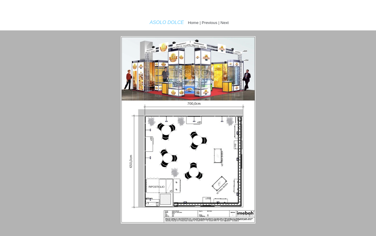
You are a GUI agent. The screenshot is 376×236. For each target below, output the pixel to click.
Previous (209, 22)
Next (225, 22)
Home (193, 22)
